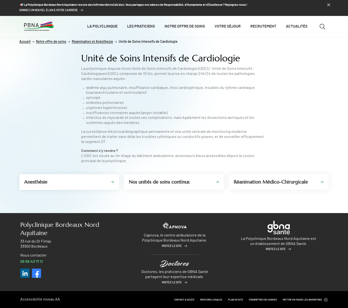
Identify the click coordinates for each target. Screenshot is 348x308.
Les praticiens (141, 26)
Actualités (296, 26)
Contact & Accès (184, 300)
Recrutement (263, 26)
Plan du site (235, 300)
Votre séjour (228, 26)
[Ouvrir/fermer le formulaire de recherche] (322, 26)
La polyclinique (102, 26)
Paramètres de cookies (263, 300)
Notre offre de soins (185, 26)
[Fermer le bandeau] (329, 5)
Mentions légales (211, 300)
